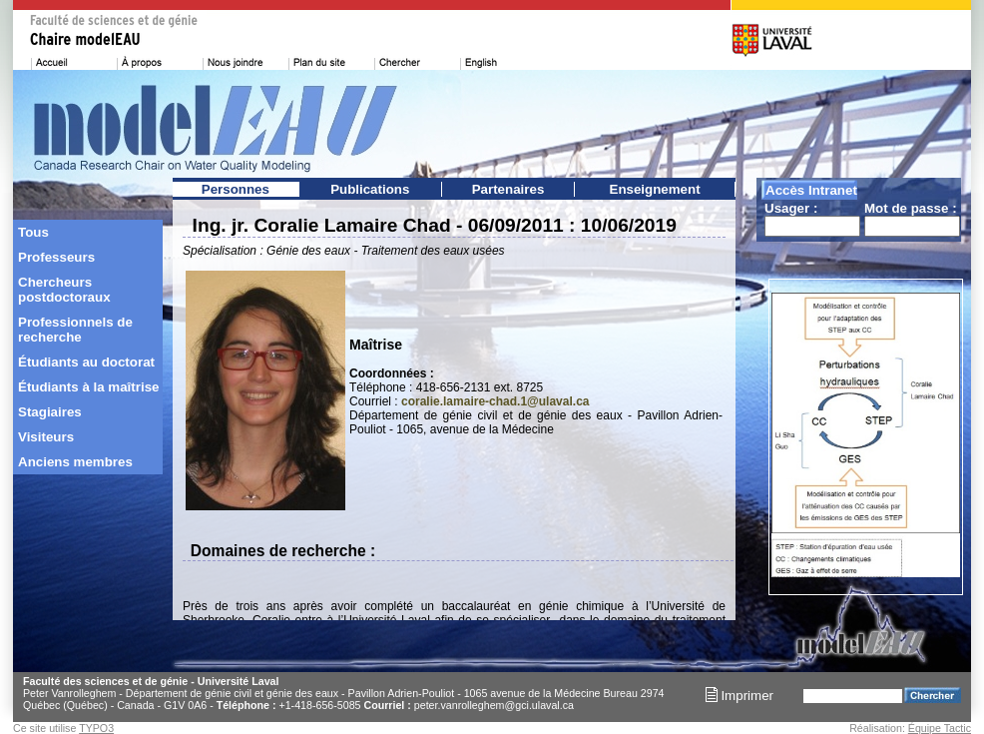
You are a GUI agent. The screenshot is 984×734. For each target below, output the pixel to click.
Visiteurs (46, 436)
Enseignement (655, 189)
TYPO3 (96, 728)
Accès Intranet (811, 190)
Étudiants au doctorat (86, 362)
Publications (369, 189)
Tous (33, 232)
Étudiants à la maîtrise (88, 386)
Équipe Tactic (939, 728)
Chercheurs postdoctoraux (64, 290)
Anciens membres (75, 461)
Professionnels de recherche (75, 330)
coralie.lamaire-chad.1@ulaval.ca (495, 401)
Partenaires (508, 189)
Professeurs (56, 257)
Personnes (235, 189)
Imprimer (739, 695)
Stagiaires (50, 411)
